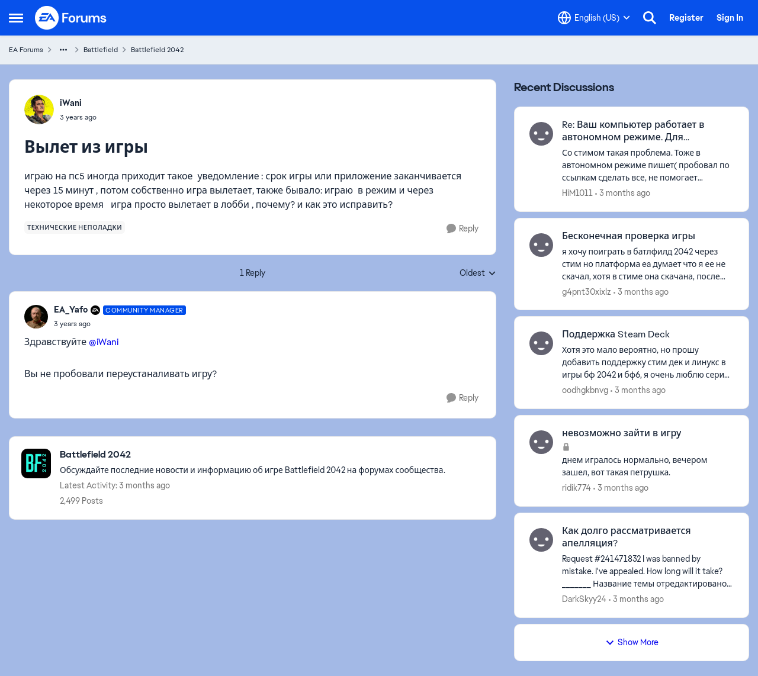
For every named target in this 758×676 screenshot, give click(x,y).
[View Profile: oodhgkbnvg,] (541, 343)
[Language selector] (594, 18)
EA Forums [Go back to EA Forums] (26, 49)
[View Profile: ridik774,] (541, 442)
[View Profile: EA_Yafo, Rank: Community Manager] (36, 317)
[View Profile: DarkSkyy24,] (541, 540)
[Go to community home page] (71, 18)
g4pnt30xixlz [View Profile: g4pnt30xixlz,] (586, 291)
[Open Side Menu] (16, 18)
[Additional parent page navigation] (63, 49)
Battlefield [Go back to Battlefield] (100, 49)
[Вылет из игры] (120, 323)
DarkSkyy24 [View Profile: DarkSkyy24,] (584, 599)
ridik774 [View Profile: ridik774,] (576, 487)
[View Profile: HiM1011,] (541, 134)
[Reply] (462, 229)
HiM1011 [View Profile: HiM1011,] (577, 193)
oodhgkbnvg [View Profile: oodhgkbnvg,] (585, 390)
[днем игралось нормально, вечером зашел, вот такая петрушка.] (648, 466)
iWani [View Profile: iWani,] (71, 103)
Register (686, 17)
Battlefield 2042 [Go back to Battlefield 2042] (157, 49)
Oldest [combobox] (478, 273)
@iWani (103, 342)
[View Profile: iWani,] (39, 109)
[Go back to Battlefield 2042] (252, 455)
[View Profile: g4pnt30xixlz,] (541, 245)
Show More (632, 642)
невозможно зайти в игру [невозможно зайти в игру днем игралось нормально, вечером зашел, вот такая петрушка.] (621, 433)
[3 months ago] (622, 193)
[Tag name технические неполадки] (74, 227)
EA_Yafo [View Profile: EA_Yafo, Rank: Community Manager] (71, 309)
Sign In (730, 17)
